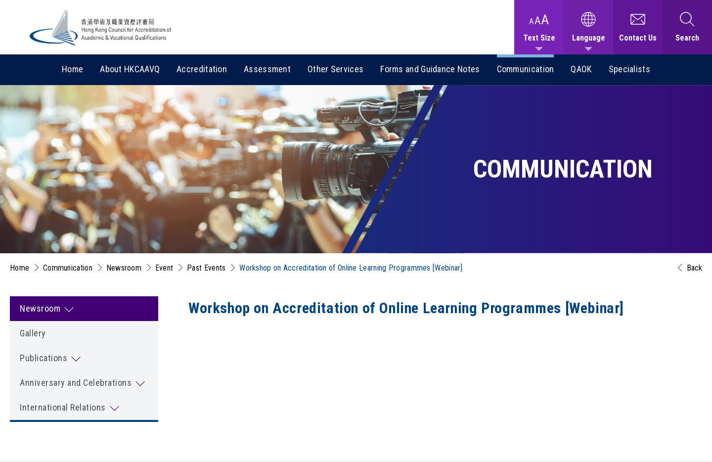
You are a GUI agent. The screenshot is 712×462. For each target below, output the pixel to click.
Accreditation (202, 69)
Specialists (629, 69)
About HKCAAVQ (130, 69)
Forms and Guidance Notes (430, 69)
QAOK (581, 69)
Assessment (267, 69)
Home (72, 69)
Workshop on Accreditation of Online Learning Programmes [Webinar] (351, 268)
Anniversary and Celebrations (76, 382)
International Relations (63, 407)
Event (164, 268)
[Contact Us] (638, 27)
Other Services (335, 69)
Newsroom (123, 268)
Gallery (33, 333)
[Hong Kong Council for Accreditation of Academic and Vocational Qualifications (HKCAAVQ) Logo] (101, 27)
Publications (43, 358)
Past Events (206, 268)
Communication (525, 69)
